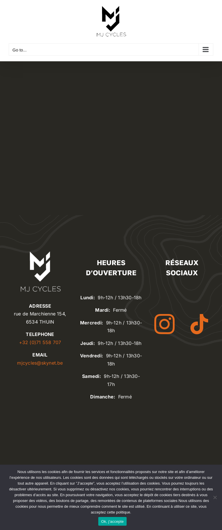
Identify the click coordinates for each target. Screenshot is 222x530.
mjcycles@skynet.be (40, 363)
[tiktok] (199, 324)
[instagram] (164, 324)
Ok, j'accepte (112, 521)
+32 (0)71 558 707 (40, 342)
